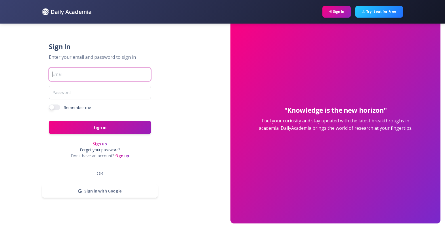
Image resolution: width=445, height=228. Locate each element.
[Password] (100, 92)
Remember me (77, 107)
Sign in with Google (100, 191)
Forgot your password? (100, 149)
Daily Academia (67, 12)
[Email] (100, 74)
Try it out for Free (379, 11)
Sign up (100, 144)
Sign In (336, 11)
